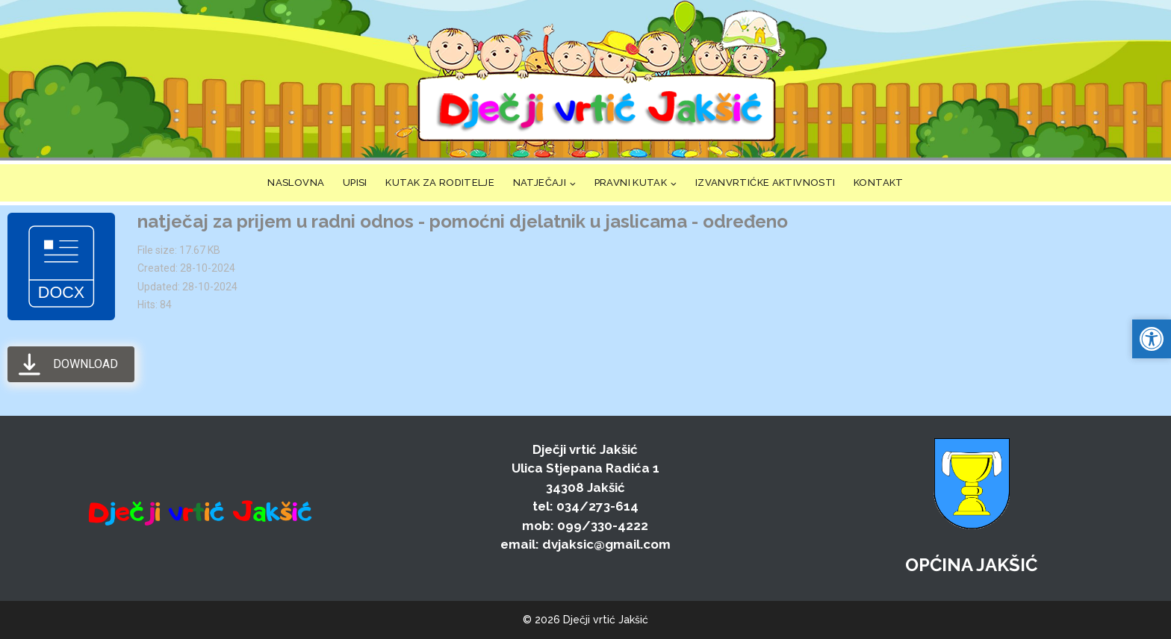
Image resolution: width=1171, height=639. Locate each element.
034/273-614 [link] (597, 506)
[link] (596, 80)
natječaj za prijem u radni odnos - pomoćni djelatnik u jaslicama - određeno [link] (462, 221)
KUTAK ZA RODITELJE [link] (439, 182)
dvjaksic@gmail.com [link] (606, 544)
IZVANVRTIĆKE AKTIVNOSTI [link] (765, 182)
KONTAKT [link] (879, 182)
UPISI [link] (355, 182)
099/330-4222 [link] (602, 525)
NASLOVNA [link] (295, 182)
